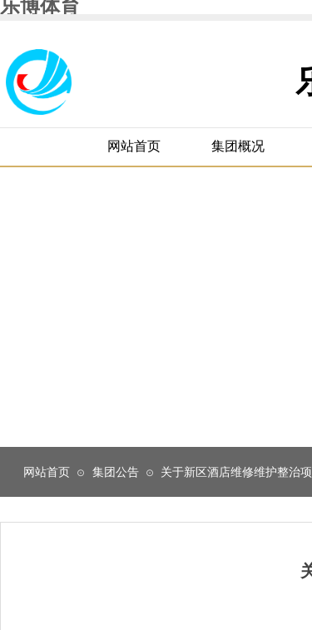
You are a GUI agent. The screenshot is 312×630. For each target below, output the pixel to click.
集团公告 (115, 472)
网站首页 (46, 472)
